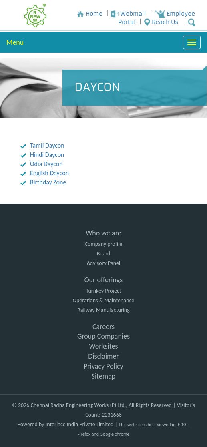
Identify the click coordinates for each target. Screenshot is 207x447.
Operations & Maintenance (104, 300)
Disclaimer (103, 356)
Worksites (103, 346)
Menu (15, 42)
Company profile (104, 244)
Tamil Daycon (47, 145)
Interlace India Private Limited (79, 424)
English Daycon (49, 173)
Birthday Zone (48, 182)
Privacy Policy (103, 366)
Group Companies (103, 336)
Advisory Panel (103, 263)
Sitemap (104, 376)
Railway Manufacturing (103, 310)
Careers (103, 326)
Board (104, 253)
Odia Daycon (46, 164)
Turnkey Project (103, 290)
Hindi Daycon (47, 154)
